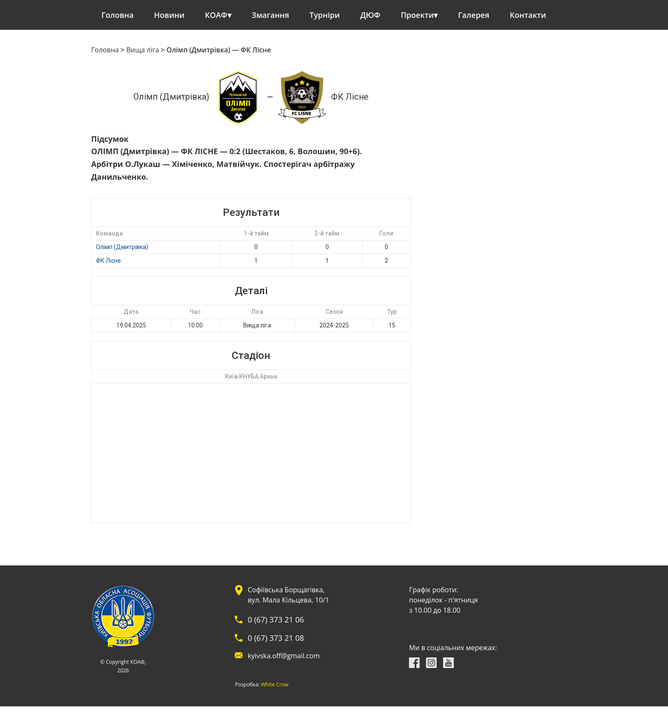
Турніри (325, 15)
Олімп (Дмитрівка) (122, 247)
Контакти (528, 15)
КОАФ (216, 15)
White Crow (275, 684)
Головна (117, 15)
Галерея (473, 15)
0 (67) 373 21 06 (276, 619)
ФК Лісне (108, 260)
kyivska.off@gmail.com (284, 655)
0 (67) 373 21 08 (276, 638)
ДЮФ (370, 15)
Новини (169, 15)
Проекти (417, 15)
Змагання (270, 15)
